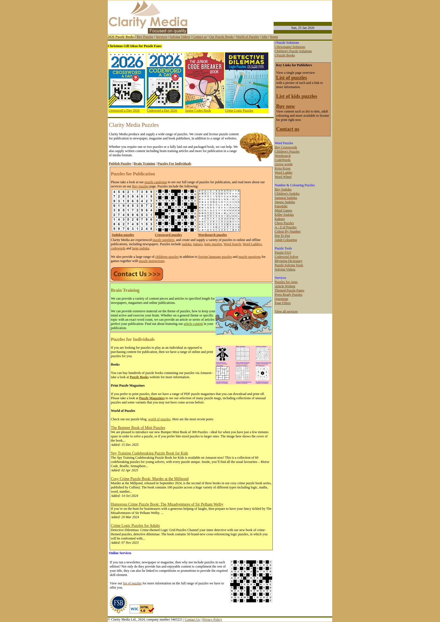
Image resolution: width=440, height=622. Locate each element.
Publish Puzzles (120, 164)
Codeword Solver (286, 257)
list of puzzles (132, 583)
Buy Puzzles (145, 37)
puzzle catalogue (156, 182)
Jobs (264, 37)
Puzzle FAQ (283, 252)
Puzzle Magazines (152, 398)
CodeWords (282, 160)
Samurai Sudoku (286, 198)
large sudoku (140, 248)
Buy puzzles (140, 186)
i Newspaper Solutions (290, 47)
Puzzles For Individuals (174, 164)
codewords (118, 248)
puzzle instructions (151, 261)
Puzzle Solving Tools (289, 265)
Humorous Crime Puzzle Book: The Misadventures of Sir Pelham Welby (167, 504)
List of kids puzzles (296, 96)
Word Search (232, 244)
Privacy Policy (212, 619)
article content (193, 324)
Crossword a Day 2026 (124, 111)
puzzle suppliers (164, 240)
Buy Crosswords (286, 147)
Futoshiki (281, 206)
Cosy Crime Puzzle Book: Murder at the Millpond (150, 479)
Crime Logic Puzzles (239, 111)
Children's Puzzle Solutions (293, 51)
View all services (286, 311)
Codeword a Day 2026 (162, 111)
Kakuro (280, 219)
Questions (281, 299)
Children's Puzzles (287, 151)
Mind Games (283, 210)
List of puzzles (291, 78)
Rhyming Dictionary (288, 261)
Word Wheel (283, 177)
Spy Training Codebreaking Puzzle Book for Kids (149, 453)
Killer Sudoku (284, 215)
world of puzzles (159, 419)
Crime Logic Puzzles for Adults (135, 526)
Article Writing (285, 286)
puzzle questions (250, 257)
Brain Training (144, 164)
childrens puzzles (166, 257)
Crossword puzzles (168, 235)
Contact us (199, 37)
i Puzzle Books (285, 55)
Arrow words (284, 164)
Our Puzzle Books (221, 37)
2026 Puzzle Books (121, 37)
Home (274, 37)
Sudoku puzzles (123, 235)
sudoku (187, 244)
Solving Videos (179, 37)
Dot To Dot (282, 236)
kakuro (198, 244)
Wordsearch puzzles (212, 235)
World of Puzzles (247, 37)
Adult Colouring (286, 240)
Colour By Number (288, 231)
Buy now (285, 106)
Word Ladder (283, 173)
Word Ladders (252, 244)
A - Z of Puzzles (286, 227)
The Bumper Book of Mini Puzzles (138, 428)
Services (161, 37)
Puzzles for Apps (286, 282)
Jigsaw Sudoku (285, 202)
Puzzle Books (139, 377)
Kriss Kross (282, 168)
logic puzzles (213, 244)
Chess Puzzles (284, 223)
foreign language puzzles (215, 257)
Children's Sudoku (287, 194)
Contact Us (192, 619)
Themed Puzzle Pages (289, 290)
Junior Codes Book (198, 111)
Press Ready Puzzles (288, 295)
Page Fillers (283, 303)
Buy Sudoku (283, 189)
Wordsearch (283, 156)
